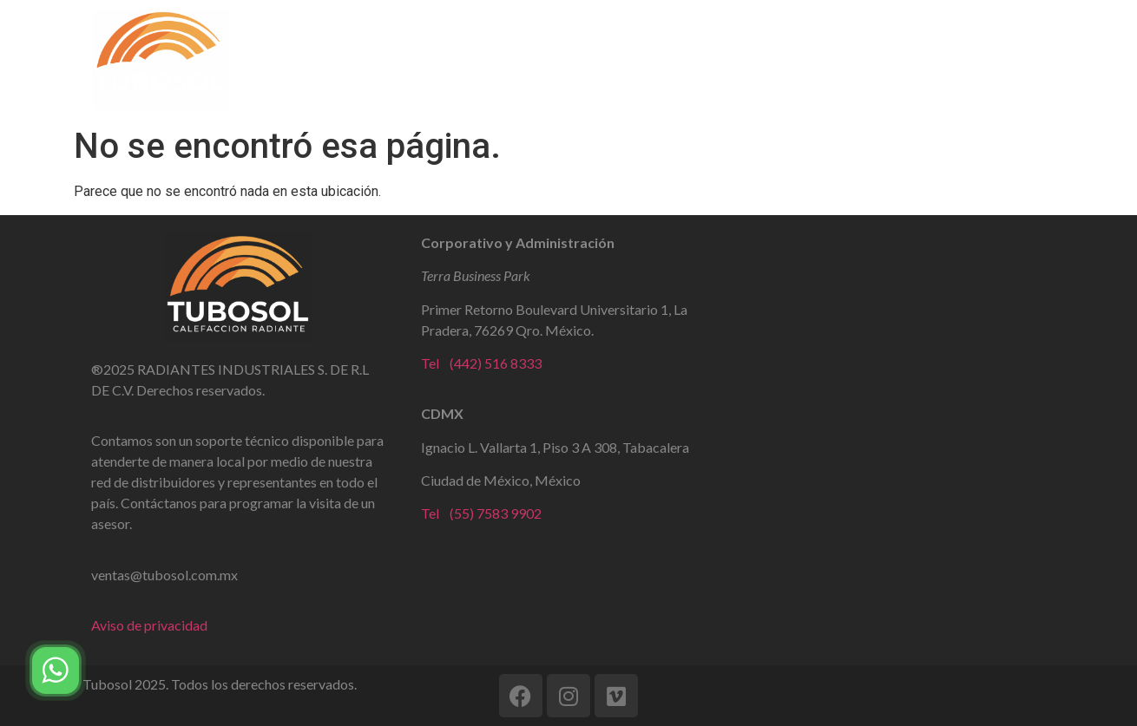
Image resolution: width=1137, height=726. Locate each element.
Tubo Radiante (452, 59)
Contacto (951, 59)
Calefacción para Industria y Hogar (774, 59)
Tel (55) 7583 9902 (481, 513)
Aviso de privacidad (149, 625)
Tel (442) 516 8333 (481, 363)
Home (351, 59)
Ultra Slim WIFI (581, 59)
